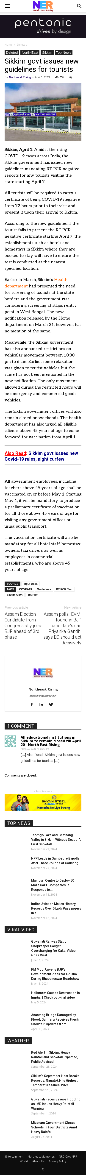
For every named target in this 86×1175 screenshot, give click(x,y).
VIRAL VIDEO (20, 930)
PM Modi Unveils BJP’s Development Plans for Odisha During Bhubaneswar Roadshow (55, 974)
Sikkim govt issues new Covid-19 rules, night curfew (41, 456)
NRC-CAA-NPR (68, 1156)
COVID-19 (25, 589)
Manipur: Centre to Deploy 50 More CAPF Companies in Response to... (52, 885)
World (24, 1161)
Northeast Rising (20, 77)
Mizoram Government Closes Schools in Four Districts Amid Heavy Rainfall (54, 1127)
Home (9, 45)
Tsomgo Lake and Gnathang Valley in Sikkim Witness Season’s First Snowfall (56, 839)
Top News (63, 52)
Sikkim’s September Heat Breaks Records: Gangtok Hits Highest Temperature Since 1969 (55, 1080)
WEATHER (18, 1041)
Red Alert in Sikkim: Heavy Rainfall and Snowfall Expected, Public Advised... (54, 1057)
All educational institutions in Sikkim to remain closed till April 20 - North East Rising (51, 740)
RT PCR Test (64, 589)
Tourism (33, 594)
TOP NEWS (18, 823)
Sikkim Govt (14, 594)
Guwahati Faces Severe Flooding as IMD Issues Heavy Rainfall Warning (55, 1103)
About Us (38, 1161)
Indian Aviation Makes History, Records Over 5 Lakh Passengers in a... (56, 908)
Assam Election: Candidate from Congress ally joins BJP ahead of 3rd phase (23, 625)
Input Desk (30, 583)
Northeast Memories (41, 1156)
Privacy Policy (57, 1161)
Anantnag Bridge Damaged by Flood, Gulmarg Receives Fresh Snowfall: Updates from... (55, 1019)
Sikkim (47, 52)
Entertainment (14, 1156)
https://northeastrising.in (43, 695)
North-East (30, 52)
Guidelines (44, 589)
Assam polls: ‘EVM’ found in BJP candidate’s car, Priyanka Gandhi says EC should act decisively (62, 628)
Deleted (22, 45)
